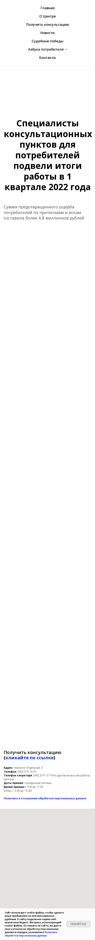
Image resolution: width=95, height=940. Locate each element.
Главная (47, 8)
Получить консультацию (47, 24)
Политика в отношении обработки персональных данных (45, 798)
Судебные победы (47, 41)
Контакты (47, 57)
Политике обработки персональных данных (31, 934)
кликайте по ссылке (29, 757)
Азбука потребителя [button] (46, 49)
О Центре (47, 16)
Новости (47, 32)
